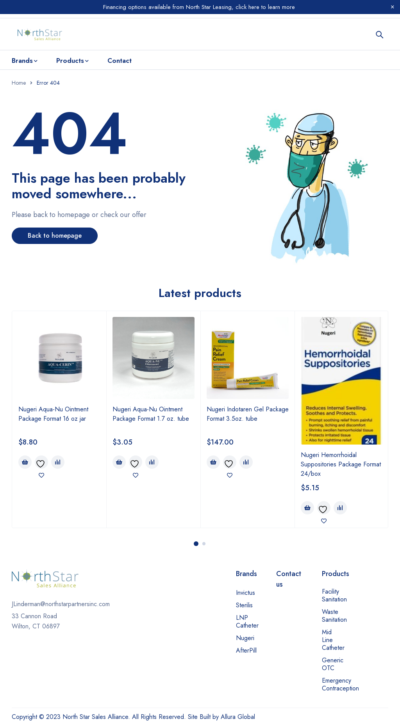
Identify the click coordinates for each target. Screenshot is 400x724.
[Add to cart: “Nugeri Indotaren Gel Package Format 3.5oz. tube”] (213, 462)
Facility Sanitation (334, 595)
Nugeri (245, 637)
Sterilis (244, 605)
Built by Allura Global (227, 716)
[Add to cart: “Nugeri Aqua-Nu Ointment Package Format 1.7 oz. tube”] (119, 462)
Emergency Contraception (340, 684)
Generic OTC (332, 664)
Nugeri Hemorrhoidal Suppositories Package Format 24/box (341, 464)
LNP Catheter (247, 621)
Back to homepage (55, 235)
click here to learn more (264, 7)
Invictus (245, 592)
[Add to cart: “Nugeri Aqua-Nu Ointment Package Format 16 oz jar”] (25, 462)
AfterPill (246, 650)
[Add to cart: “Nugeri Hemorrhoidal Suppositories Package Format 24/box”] (307, 507)
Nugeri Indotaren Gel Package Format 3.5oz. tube (248, 414)
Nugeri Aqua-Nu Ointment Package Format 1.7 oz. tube (150, 414)
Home (19, 83)
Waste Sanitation (334, 615)
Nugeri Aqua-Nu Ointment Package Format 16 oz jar (53, 414)
